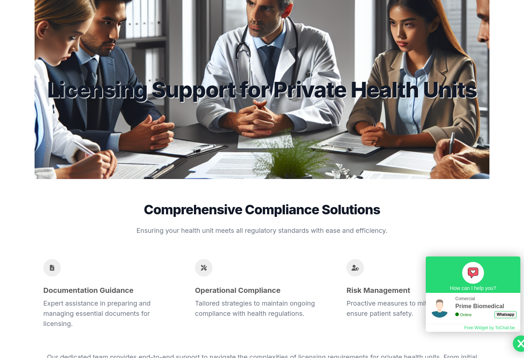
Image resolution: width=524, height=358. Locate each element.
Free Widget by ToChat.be (489, 327)
